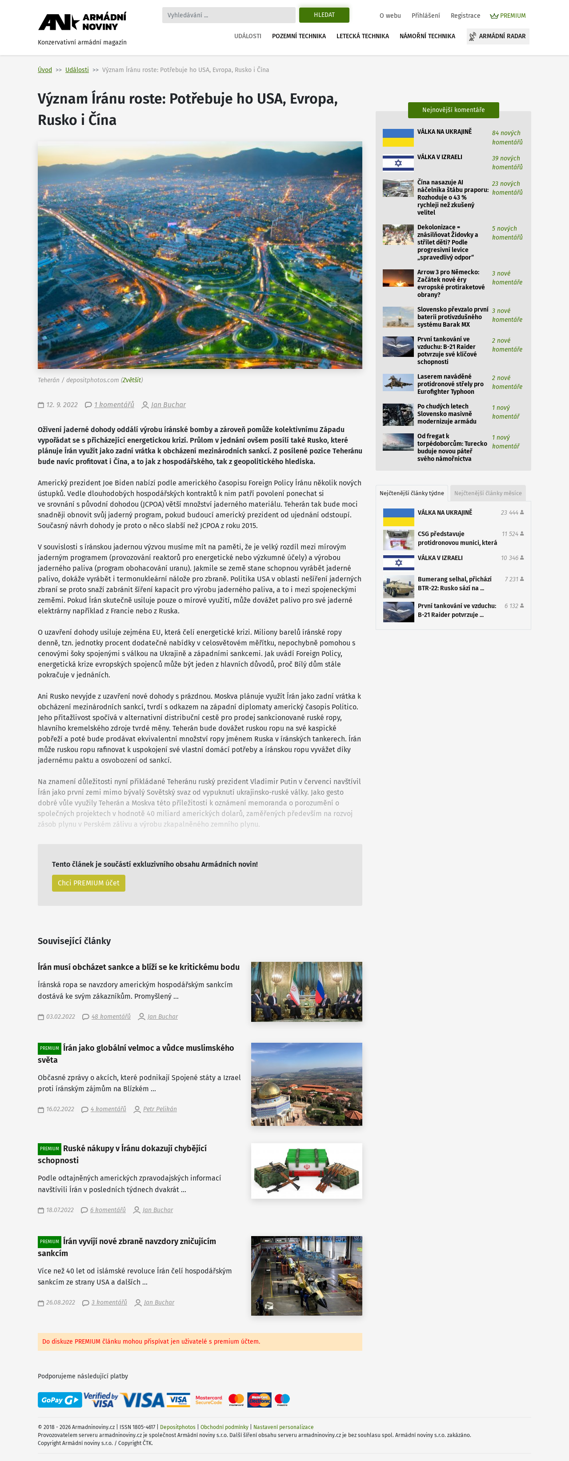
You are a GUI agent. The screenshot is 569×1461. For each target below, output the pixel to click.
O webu (390, 16)
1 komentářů (114, 404)
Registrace (466, 16)
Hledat (324, 15)
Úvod (45, 70)
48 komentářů (111, 1017)
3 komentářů (109, 1302)
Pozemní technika (299, 36)
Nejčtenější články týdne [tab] (412, 493)
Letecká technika (363, 36)
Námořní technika (427, 36)
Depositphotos (178, 1427)
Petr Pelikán (160, 1109)
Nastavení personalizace (283, 1427)
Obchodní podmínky (224, 1427)
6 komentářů (108, 1210)
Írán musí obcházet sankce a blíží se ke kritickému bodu (139, 967)
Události (247, 36)
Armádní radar (502, 36)
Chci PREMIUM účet (89, 883)
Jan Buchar (168, 404)
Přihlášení (426, 16)
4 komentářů (108, 1109)
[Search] (229, 15)
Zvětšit (132, 380)
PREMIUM (513, 16)
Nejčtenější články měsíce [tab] (488, 493)
